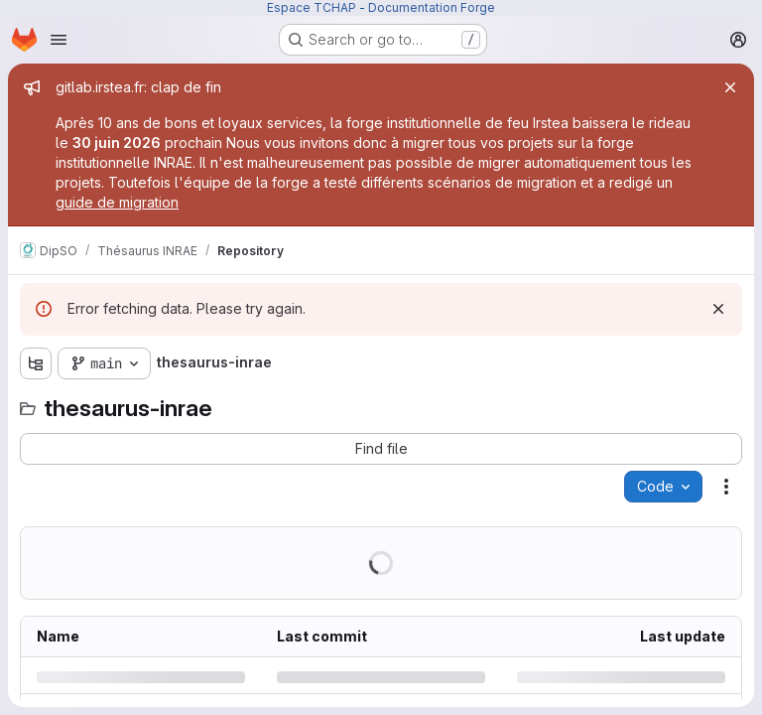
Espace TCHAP (311, 7)
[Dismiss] (718, 309)
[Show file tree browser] (36, 363)
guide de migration (117, 202)
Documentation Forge (431, 7)
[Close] (730, 87)
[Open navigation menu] (58, 40)
